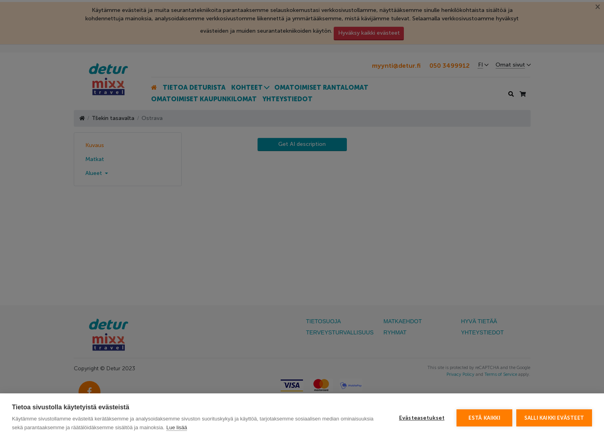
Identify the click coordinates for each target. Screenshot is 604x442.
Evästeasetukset (422, 417)
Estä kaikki (484, 417)
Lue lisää (176, 427)
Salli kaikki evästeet (554, 418)
